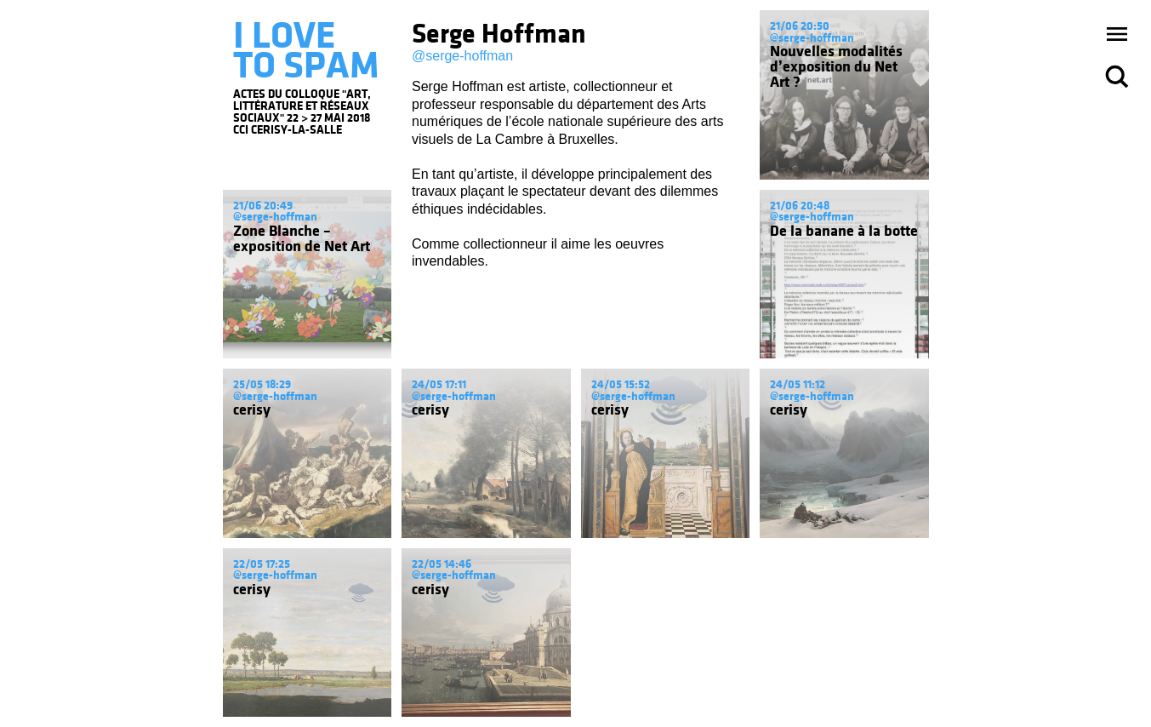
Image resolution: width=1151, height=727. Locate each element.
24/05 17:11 (439, 384)
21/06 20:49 (263, 205)
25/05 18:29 (262, 384)
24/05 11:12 (797, 384)
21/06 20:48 (799, 205)
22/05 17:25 (261, 564)
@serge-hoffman (462, 56)
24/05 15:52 (620, 384)
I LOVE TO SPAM (306, 50)
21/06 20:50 (799, 26)
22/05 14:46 (441, 564)
